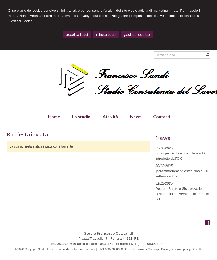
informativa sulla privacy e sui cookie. (81, 16)
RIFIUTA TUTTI (106, 34)
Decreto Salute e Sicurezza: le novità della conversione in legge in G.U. (182, 194)
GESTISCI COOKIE (137, 34)
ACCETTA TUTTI (77, 34)
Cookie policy (182, 249)
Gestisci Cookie (135, 249)
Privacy (166, 249)
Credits (197, 249)
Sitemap (153, 249)
